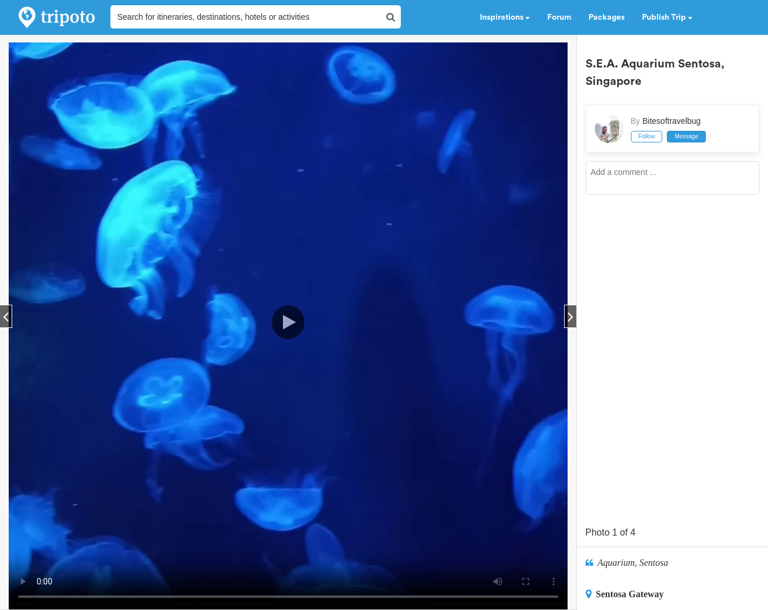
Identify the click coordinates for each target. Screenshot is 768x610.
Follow (646, 136)
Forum (559, 17)
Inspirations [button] (505, 17)
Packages (606, 17)
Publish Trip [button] (667, 17)
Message (686, 136)
